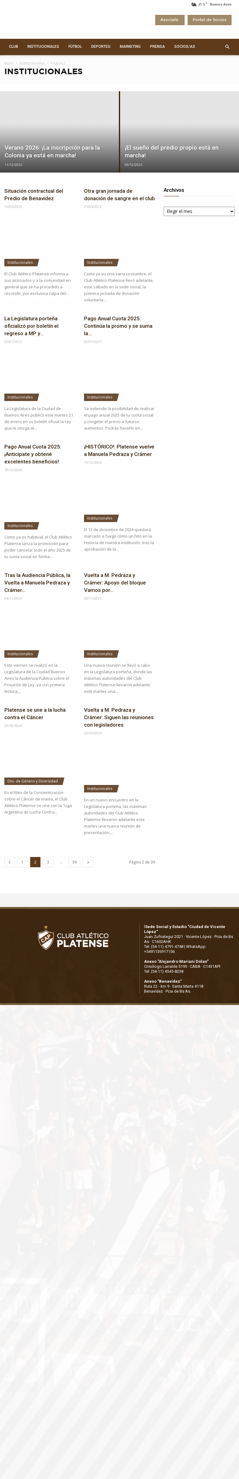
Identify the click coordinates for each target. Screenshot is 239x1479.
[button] (227, 46)
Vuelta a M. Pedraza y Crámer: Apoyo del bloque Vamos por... (115, 582)
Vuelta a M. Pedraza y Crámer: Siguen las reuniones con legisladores (119, 717)
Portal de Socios (210, 20)
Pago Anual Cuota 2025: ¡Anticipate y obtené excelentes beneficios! (32, 454)
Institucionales (32, 63)
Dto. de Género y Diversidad (32, 781)
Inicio (9, 63)
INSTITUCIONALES (43, 46)
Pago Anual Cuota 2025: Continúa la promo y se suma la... (118, 325)
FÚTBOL (75, 46)
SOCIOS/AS (184, 46)
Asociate (170, 20)
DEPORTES (100, 46)
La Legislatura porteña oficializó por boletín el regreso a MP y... (31, 325)
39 (74, 862)
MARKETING (130, 46)
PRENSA (157, 46)
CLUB (13, 46)
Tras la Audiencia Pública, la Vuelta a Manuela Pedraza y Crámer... (37, 582)
